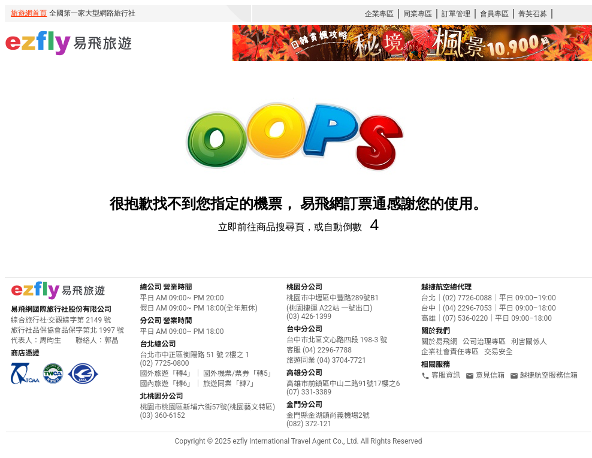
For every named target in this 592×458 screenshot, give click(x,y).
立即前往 (237, 227)
